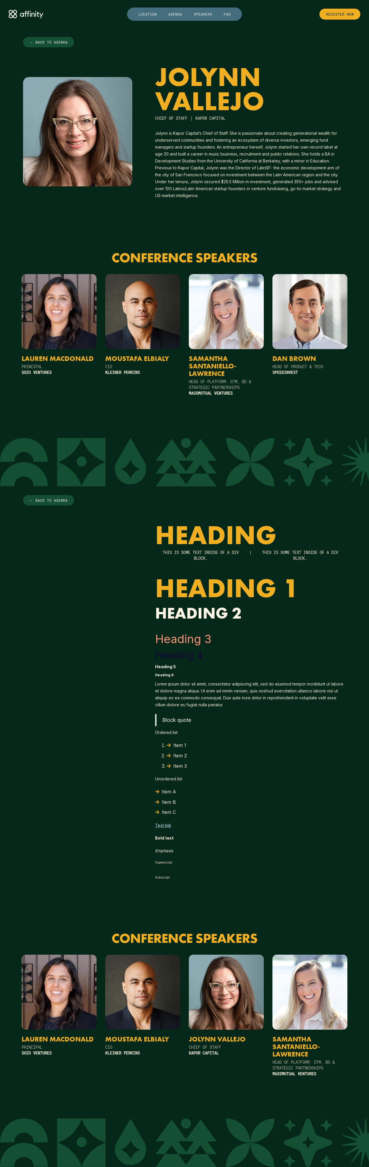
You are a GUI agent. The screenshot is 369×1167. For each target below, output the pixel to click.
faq (227, 14)
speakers (203, 14)
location (147, 14)
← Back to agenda (48, 42)
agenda (175, 14)
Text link (163, 825)
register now (340, 14)
